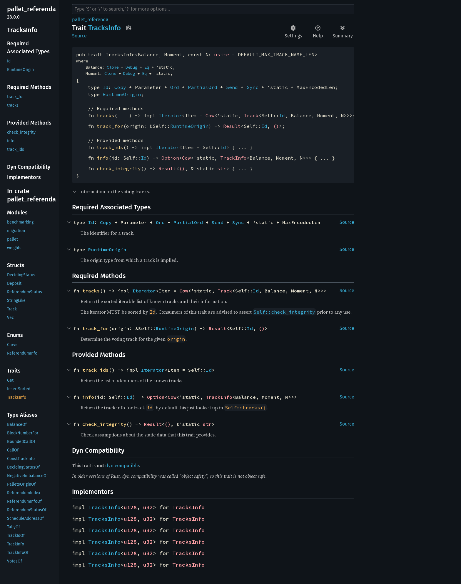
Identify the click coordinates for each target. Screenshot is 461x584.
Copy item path (128, 28)
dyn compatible (122, 465)
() (276, 126)
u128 (130, 507)
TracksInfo (104, 507)
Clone (112, 67)
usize (221, 54)
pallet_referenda (90, 19)
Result (232, 126)
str (221, 168)
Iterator (170, 115)
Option (170, 158)
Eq (146, 67)
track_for (110, 126)
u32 (148, 507)
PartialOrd (202, 87)
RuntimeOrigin (122, 94)
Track (251, 115)
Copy (120, 87)
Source (79, 36)
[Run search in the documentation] (213, 9)
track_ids (110, 147)
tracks (105, 115)
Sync (252, 87)
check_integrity (119, 168)
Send (232, 87)
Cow (210, 115)
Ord (174, 87)
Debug (131, 67)
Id (105, 87)
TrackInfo (233, 158)
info (102, 158)
